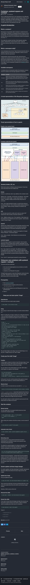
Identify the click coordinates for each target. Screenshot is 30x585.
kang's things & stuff (6, 1)
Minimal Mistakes (18, 582)
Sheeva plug (3, 563)
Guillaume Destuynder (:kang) (10, 5)
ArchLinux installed (10, 283)
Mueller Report (4, 558)
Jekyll (14, 582)
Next (22, 531)
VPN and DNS (4, 568)
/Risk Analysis (19, 1)
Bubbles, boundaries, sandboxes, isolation (10, 553)
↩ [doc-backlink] (11, 512)
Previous (8, 531)
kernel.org (24, 62)
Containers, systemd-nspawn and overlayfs (12, 12)
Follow (20, 6)
